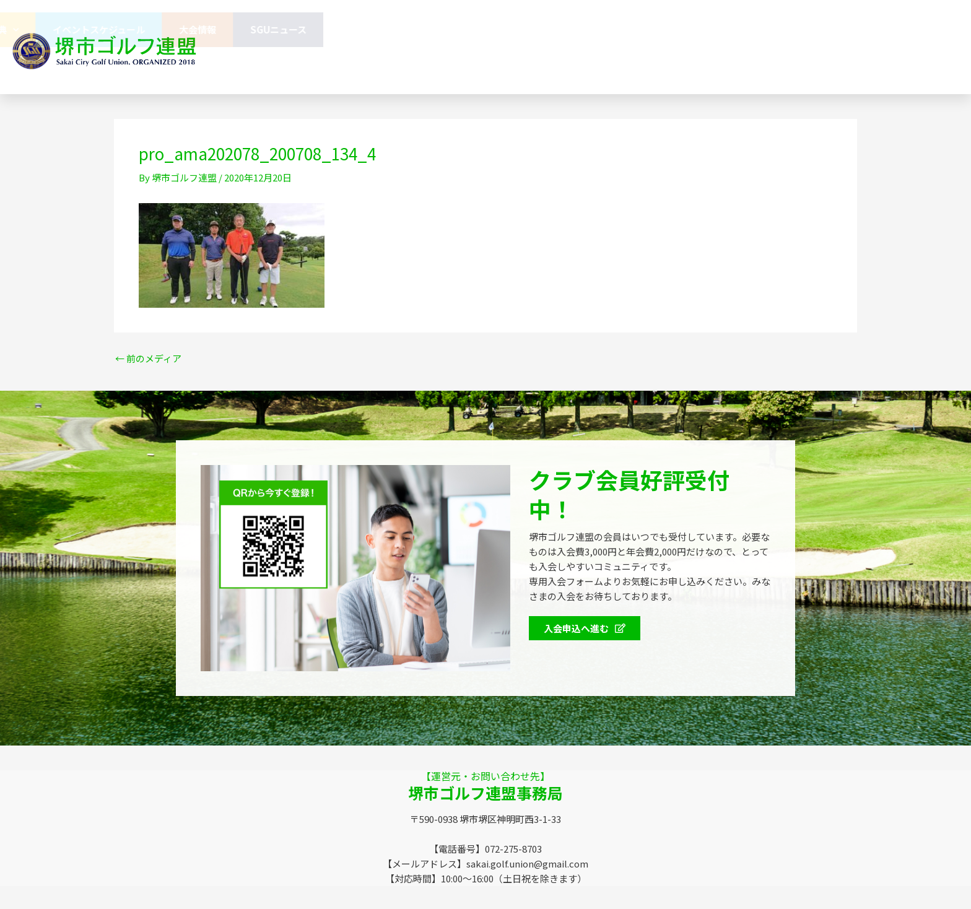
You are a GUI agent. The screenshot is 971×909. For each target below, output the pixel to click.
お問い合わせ (415, 64)
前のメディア (148, 358)
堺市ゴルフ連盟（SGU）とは (321, 29)
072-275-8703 (641, 64)
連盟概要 (434, 29)
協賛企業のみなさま (529, 29)
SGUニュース (914, 29)
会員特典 (629, 30)
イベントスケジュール (734, 29)
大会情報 (832, 29)
